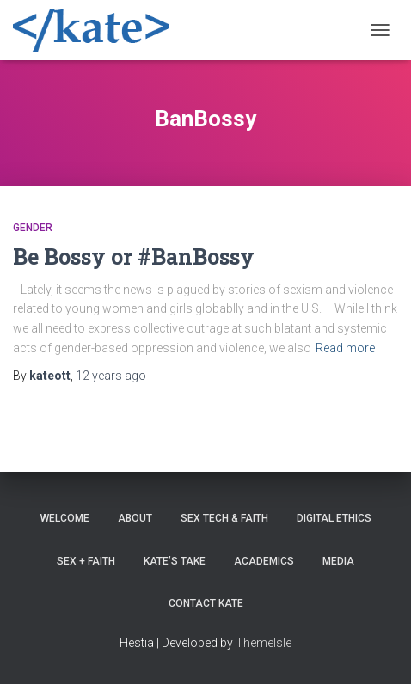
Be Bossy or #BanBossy (134, 256)
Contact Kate (206, 603)
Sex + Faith (86, 561)
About (135, 518)
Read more (345, 348)
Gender (32, 228)
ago (111, 375)
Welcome (64, 518)
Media (338, 561)
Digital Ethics (334, 518)
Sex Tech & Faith (224, 518)
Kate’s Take (175, 561)
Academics (264, 561)
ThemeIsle (263, 643)
